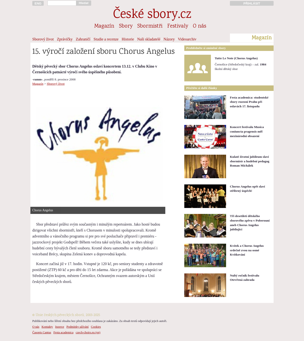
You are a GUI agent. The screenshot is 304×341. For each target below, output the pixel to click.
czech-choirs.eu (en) (88, 332)
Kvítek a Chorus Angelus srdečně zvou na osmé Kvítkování (247, 250)
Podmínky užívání (77, 326)
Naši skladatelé (148, 39)
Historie (128, 39)
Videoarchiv (187, 39)
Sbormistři (149, 26)
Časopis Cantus (41, 332)
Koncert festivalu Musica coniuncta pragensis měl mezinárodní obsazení (247, 131)
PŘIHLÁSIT (251, 3)
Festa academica (63, 332)
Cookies (96, 326)
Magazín (104, 26)
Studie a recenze (106, 39)
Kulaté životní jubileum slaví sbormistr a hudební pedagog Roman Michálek (249, 161)
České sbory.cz (152, 15)
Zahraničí (83, 39)
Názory (169, 39)
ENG (38, 3)
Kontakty (47, 326)
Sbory (126, 26)
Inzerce (59, 326)
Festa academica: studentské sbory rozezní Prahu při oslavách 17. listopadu (249, 102)
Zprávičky (65, 39)
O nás (199, 26)
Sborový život (43, 39)
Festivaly (177, 26)
